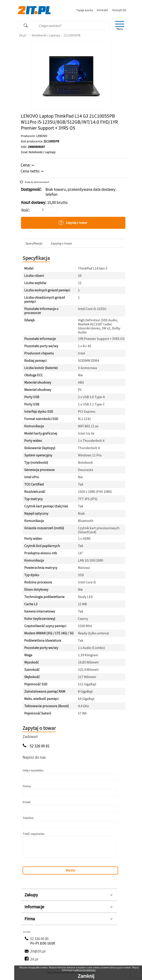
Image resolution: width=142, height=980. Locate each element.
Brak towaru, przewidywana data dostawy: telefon (81, 192)
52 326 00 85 (39, 938)
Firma (26, 786)
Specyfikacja (33, 243)
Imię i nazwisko (33, 770)
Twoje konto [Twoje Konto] (84, 10)
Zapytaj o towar (61, 243)
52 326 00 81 (40, 746)
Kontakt (102, 10)
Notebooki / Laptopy (46, 35)
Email (26, 802)
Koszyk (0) (119, 10)
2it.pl (22, 35)
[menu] (119, 25)
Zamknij (86, 976)
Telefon (28, 818)
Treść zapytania (33, 834)
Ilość (25, 210)
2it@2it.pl (38, 951)
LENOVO (41, 136)
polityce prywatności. (85, 970)
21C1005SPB (71, 35)
